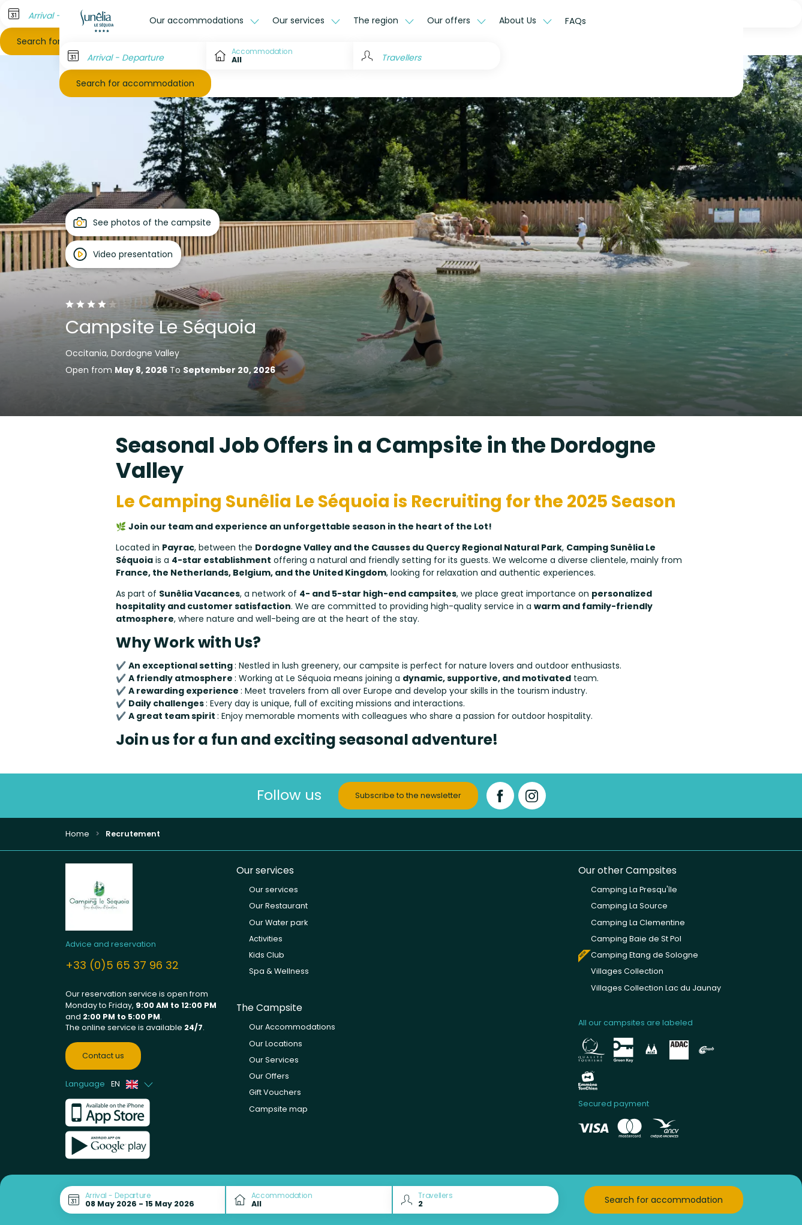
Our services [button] (299, 20)
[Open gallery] (142, 222)
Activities (266, 939)
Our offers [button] (450, 20)
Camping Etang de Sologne (644, 955)
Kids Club (266, 955)
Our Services (274, 1060)
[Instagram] (532, 795)
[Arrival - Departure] (132, 56)
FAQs (575, 21)
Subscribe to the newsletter (408, 795)
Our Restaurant (278, 906)
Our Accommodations (292, 1027)
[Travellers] (426, 56)
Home (77, 834)
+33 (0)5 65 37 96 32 (122, 965)
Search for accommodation (135, 83)
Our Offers (269, 1076)
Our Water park (278, 922)
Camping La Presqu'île (634, 889)
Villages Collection (627, 971)
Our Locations (275, 1044)
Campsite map (278, 1109)
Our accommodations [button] (197, 20)
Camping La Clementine (638, 922)
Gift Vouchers (275, 1092)
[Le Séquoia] (101, 21)
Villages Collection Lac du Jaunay (656, 988)
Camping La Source (629, 906)
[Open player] (123, 254)
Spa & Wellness (279, 971)
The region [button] (377, 20)
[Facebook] (500, 795)
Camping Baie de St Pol (636, 939)
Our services (273, 889)
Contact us (103, 1056)
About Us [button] (519, 20)
